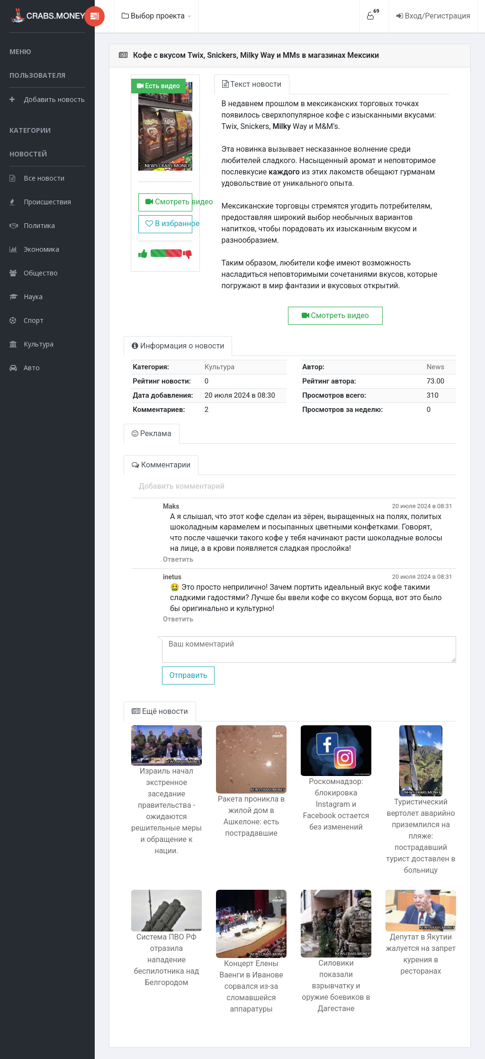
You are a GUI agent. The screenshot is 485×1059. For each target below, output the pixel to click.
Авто (24, 367)
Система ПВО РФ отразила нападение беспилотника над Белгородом (166, 959)
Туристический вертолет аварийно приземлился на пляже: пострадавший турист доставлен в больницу (420, 836)
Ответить (178, 560)
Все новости (36, 178)
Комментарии (161, 464)
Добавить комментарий (182, 486)
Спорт (26, 320)
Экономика (34, 249)
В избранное (168, 223)
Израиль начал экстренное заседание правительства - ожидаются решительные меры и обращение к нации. (166, 811)
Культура (31, 343)
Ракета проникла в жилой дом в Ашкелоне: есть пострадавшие (251, 816)
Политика (32, 225)
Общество (33, 272)
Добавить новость (47, 99)
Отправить (188, 675)
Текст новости (251, 84)
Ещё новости (160, 711)
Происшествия (40, 201)
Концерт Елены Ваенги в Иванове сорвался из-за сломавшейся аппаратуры (251, 986)
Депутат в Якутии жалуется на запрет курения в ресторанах (421, 954)
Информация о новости (178, 345)
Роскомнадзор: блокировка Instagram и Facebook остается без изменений (336, 804)
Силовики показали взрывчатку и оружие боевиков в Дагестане (336, 986)
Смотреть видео (168, 201)
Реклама (151, 433)
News (436, 367)
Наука (26, 296)
